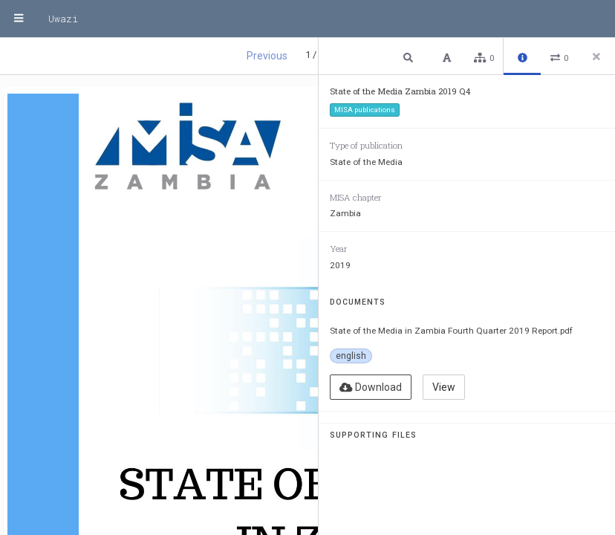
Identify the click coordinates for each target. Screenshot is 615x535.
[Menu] (18, 18)
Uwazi (63, 18)
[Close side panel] (596, 56)
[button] (410, 57)
